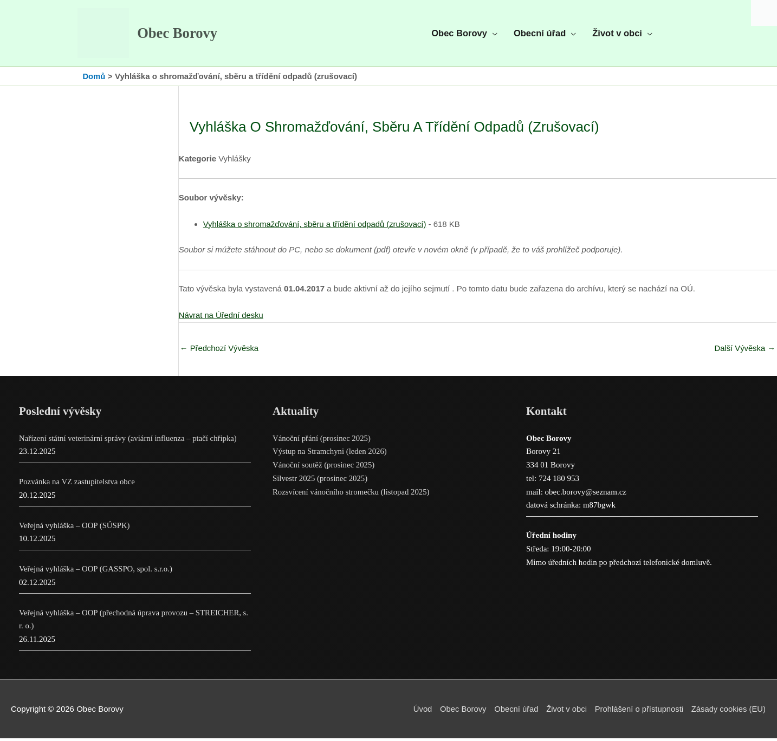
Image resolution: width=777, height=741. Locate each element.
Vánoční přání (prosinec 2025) (322, 441)
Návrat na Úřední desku (221, 317)
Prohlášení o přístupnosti (638, 711)
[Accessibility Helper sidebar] (764, 13)
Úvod (418, 711)
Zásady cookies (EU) (728, 711)
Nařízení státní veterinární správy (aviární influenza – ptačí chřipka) (129, 441)
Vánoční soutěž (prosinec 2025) (324, 467)
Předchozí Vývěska (220, 350)
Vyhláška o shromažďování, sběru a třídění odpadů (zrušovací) (316, 226)
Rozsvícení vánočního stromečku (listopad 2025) (352, 494)
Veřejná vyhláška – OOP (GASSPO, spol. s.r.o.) (96, 571)
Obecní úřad (512, 711)
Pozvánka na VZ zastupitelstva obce (78, 484)
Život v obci (564, 711)
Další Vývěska (744, 350)
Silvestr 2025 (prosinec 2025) (321, 481)
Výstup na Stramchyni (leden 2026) (330, 454)
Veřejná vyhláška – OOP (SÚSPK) (75, 528)
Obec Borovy (180, 35)
